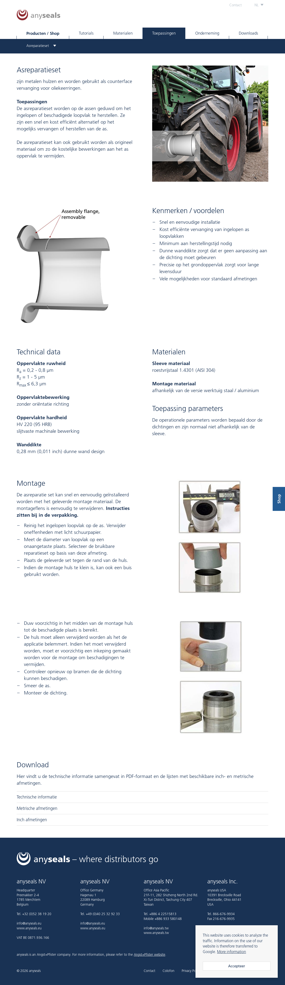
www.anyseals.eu (29, 928)
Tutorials (86, 33)
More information (231, 951)
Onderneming (207, 33)
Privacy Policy (191, 971)
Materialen (123, 33)
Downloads (248, 33)
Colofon (168, 971)
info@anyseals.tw (156, 928)
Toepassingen (164, 33)
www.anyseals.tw (156, 933)
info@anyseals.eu (29, 923)
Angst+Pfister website (149, 954)
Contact (235, 5)
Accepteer (236, 966)
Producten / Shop (42, 33)
